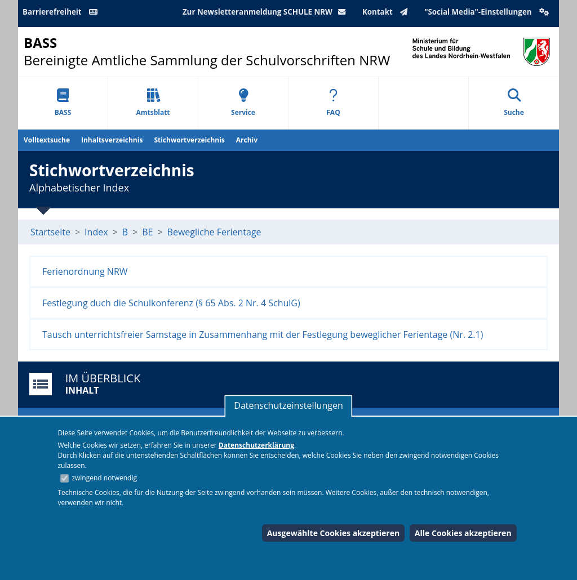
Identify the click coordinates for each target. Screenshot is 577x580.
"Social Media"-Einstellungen (488, 12)
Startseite (50, 232)
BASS (63, 102)
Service (243, 102)
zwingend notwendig (104, 478)
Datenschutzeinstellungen (288, 405)
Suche (514, 102)
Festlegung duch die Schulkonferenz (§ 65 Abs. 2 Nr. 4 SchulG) (171, 303)
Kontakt (387, 12)
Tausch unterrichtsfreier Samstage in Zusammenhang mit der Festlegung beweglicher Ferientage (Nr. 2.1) (262, 334)
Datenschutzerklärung (256, 445)
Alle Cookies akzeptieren (463, 533)
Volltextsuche (47, 140)
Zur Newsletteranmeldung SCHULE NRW (266, 12)
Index (96, 232)
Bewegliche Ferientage (214, 232)
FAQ (333, 102)
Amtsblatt (153, 102)
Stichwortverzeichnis (189, 140)
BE (147, 232)
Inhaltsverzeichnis (112, 140)
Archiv (247, 140)
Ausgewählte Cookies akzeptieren (333, 533)
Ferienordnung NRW (85, 271)
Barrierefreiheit (62, 12)
